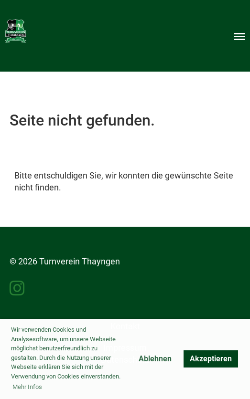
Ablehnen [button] (155, 358)
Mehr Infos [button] (27, 386)
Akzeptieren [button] (211, 358)
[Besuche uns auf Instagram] (17, 289)
